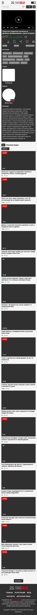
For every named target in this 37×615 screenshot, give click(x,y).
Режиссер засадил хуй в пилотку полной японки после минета (18, 518)
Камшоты (24, 62)
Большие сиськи (18, 53)
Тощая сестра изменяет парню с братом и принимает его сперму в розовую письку (16, 279)
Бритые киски (28, 53)
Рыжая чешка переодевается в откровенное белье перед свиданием (17, 492)
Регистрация (20, 593)
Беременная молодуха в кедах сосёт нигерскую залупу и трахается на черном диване (18, 438)
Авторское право (23, 596)
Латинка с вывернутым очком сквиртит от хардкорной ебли (16, 305)
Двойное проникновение (15, 56)
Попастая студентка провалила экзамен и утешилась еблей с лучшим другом (16, 172)
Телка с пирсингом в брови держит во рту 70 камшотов (17, 359)
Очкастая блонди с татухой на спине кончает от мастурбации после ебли (18, 571)
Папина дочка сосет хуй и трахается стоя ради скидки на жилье (18, 412)
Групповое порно (14, 62)
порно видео (17, 600)
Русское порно (7, 53)
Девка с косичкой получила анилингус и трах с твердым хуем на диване (18, 226)
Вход (29, 593)
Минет (26, 56)
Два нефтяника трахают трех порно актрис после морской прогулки (16, 545)
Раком (27, 59)
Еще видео (18, 581)
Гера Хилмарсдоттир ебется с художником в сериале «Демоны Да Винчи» (17, 465)
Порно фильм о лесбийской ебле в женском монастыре (17, 332)
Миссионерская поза (8, 59)
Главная (9, 593)
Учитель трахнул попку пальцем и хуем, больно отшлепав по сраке (18, 385)
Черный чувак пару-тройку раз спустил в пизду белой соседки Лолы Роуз (18, 252)
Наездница (20, 59)
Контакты (11, 596)
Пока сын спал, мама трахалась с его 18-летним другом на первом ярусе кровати (16, 199)
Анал (4, 56)
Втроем (5, 62)
